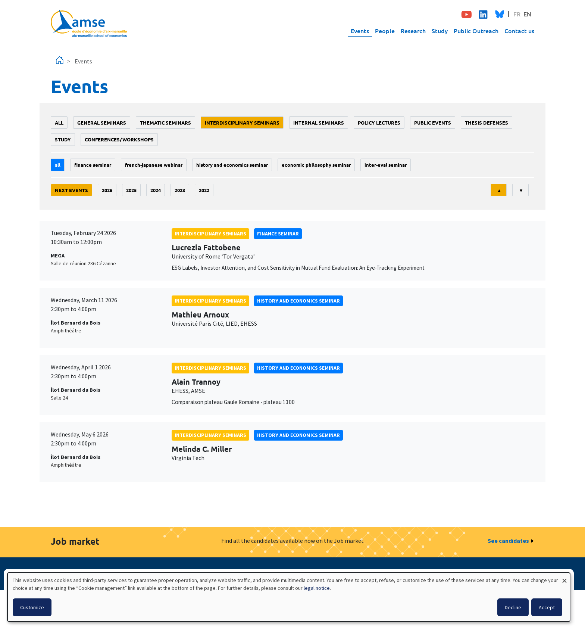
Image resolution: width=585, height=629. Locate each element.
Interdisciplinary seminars (242, 122)
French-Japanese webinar (153, 165)
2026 (107, 190)
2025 (131, 190)
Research (413, 30)
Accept (547, 607)
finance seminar (92, 165)
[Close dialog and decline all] (564, 577)
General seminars (101, 122)
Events (360, 30)
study (63, 139)
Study (440, 30)
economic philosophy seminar (316, 165)
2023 (180, 190)
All (59, 122)
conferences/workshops (119, 139)
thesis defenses (486, 122)
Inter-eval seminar (386, 165)
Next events (71, 190)
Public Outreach (476, 30)
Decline (513, 607)
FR (516, 14)
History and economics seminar (232, 165)
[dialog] (288, 597)
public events (432, 122)
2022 (204, 190)
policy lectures (379, 122)
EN (527, 14)
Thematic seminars (165, 122)
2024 (155, 190)
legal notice (317, 588)
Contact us (519, 30)
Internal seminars (318, 122)
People (385, 30)
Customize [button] (32, 607)
